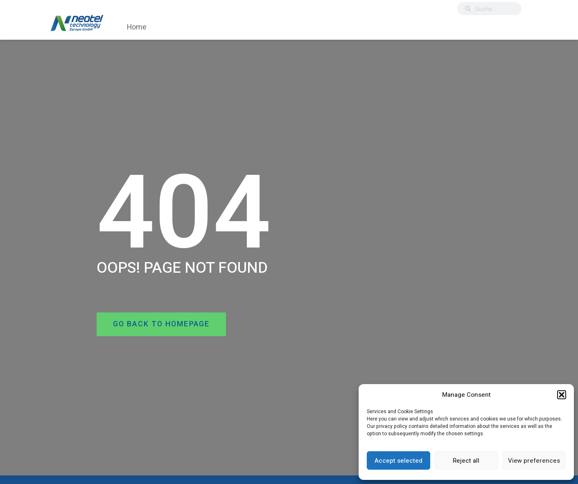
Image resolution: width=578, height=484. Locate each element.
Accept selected (398, 460)
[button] (562, 395)
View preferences (534, 460)
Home (137, 27)
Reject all (466, 460)
